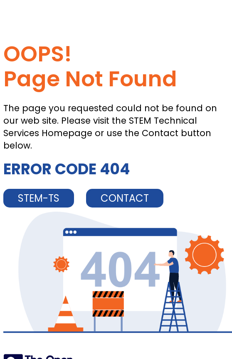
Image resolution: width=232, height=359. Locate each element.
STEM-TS (38, 198)
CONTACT (125, 198)
